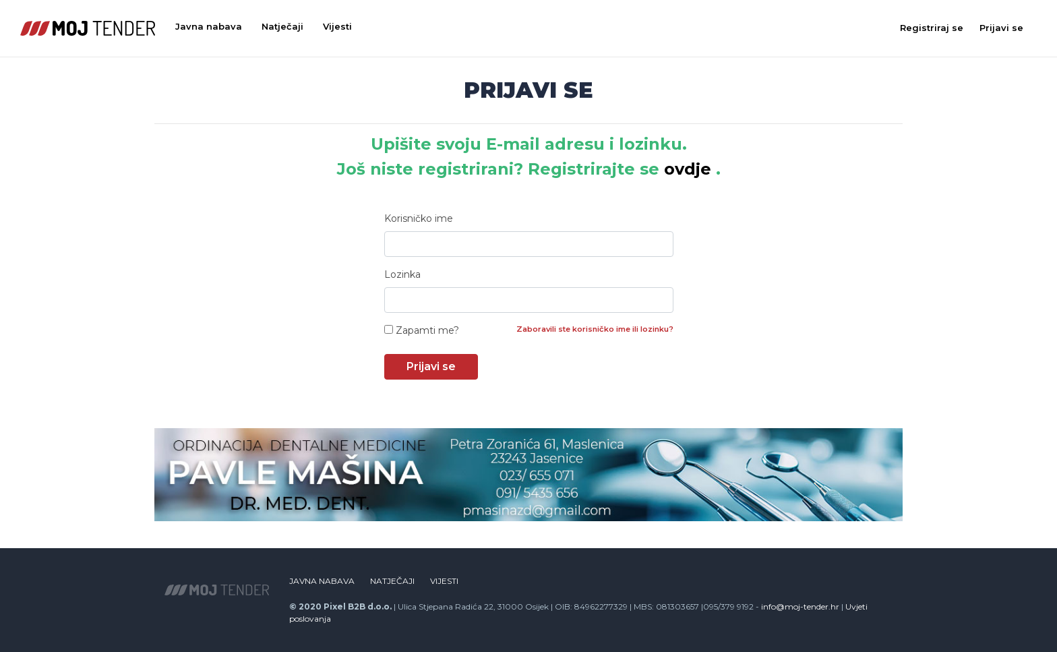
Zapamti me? (421, 330)
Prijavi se (1001, 27)
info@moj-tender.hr (800, 606)
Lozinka (402, 274)
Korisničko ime (418, 218)
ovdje (687, 169)
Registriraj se (931, 27)
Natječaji (282, 26)
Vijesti (337, 26)
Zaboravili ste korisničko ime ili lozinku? (594, 329)
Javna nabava (208, 26)
